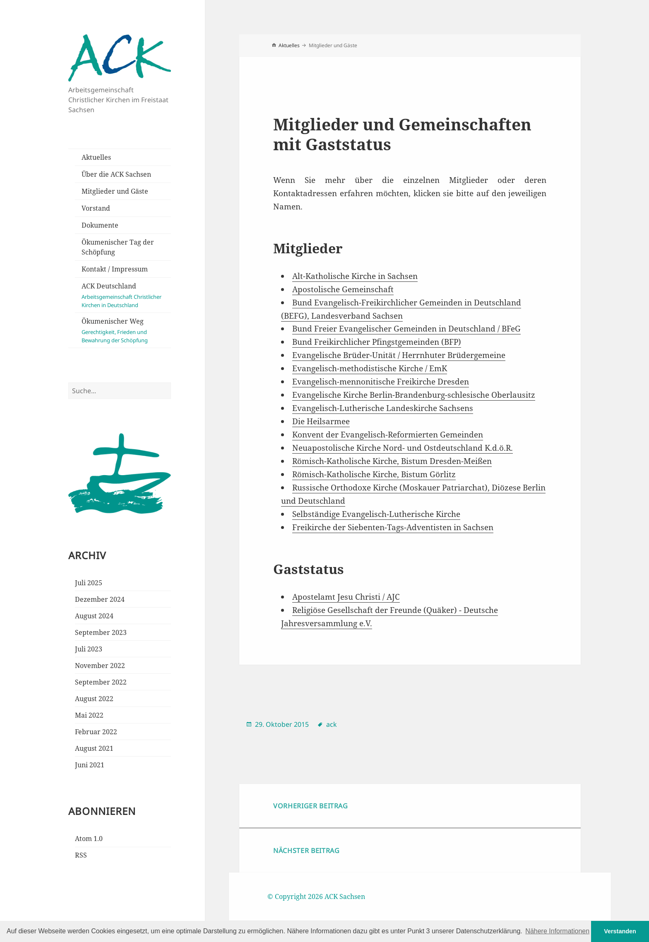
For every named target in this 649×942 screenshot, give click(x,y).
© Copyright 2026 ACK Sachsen (316, 896)
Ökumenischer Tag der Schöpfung (118, 247)
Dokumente (100, 225)
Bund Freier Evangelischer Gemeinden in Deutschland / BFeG (406, 328)
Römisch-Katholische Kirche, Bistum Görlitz (374, 474)
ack (331, 724)
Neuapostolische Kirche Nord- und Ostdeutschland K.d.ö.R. (402, 447)
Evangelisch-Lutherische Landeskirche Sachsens (382, 408)
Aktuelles (96, 157)
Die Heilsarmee (321, 421)
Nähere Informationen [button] (557, 931)
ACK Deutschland (126, 295)
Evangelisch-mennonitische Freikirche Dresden (380, 381)
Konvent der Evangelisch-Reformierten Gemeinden (387, 434)
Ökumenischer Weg (126, 330)
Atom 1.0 (89, 838)
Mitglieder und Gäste (115, 191)
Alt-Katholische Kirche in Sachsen (355, 276)
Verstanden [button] (620, 931)
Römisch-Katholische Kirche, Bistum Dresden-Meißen (392, 461)
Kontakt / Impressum (115, 269)
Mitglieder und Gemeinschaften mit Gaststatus (402, 134)
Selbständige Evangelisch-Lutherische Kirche (376, 514)
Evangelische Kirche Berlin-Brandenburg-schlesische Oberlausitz (413, 394)
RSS (81, 855)
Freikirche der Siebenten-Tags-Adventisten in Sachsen (392, 527)
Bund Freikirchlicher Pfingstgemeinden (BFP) (376, 341)
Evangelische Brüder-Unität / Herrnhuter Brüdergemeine (398, 355)
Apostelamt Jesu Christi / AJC (346, 596)
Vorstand (96, 208)
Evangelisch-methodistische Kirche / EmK (369, 368)
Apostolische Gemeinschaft (343, 289)
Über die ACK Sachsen (116, 174)
